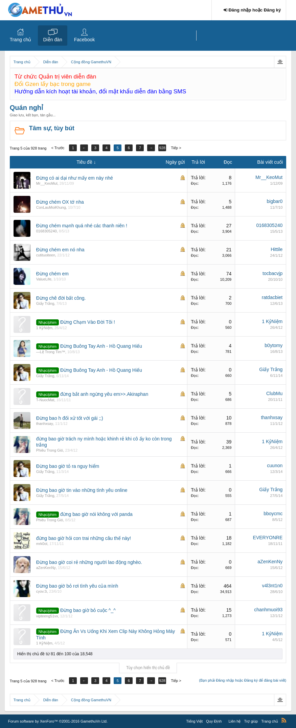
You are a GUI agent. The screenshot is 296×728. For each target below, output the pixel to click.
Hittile (276, 249)
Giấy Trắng (45, 303)
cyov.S (41, 591)
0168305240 (46, 231)
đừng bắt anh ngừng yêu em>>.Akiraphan (104, 394)
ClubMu (274, 393)
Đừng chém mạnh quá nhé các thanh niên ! (81, 225)
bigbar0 (275, 201)
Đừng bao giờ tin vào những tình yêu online (82, 490)
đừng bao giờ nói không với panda (96, 514)
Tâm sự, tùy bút (51, 128)
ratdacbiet (272, 297)
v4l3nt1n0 (272, 585)
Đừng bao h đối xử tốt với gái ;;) (69, 418)
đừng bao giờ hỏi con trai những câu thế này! (83, 538)
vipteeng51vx (47, 616)
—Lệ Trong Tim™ (50, 352)
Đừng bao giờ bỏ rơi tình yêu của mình (77, 586)
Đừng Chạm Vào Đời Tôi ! (87, 322)
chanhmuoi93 (268, 609)
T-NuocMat (45, 400)
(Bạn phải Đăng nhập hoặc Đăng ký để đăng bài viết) (242, 680)
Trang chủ (20, 39)
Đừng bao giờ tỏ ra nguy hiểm (67, 466)
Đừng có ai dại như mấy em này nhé (74, 178)
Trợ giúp (251, 721)
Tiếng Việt (194, 721)
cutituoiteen (45, 255)
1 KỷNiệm (44, 328)
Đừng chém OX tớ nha (60, 202)
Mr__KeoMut (47, 183)
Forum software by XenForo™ (58, 721)
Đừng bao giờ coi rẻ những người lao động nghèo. (89, 562)
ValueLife (43, 279)
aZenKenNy (46, 568)
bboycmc (273, 513)
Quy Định (214, 721)
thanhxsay (44, 424)
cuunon (274, 465)
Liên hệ (234, 721)
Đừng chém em (52, 273)
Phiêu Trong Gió (49, 450)
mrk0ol (41, 544)
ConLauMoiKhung (51, 207)
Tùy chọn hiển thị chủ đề (148, 667)
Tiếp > (176, 148)
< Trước (57, 148)
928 (162, 148)
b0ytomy (273, 345)
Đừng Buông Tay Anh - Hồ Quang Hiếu (101, 346)
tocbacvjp (272, 273)
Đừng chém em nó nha (60, 249)
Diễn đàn (52, 39)
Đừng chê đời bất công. (61, 298)
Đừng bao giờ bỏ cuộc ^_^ (88, 610)
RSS (283, 720)
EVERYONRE (268, 537)
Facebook (84, 39)
